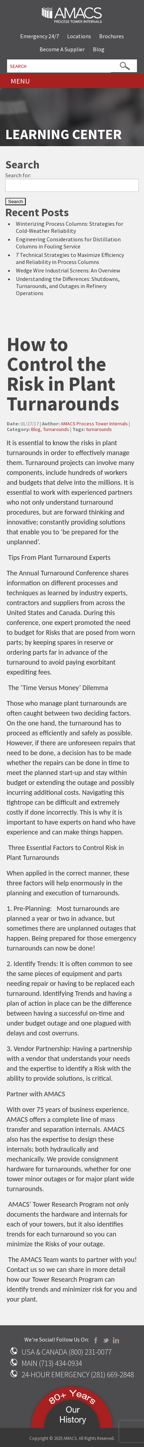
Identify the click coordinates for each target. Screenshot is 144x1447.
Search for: (18, 175)
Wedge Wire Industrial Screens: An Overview (68, 270)
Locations (79, 36)
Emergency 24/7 (39, 36)
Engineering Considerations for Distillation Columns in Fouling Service (68, 243)
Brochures (111, 36)
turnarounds (99, 429)
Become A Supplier (62, 49)
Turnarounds (56, 429)
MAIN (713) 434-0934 (52, 1363)
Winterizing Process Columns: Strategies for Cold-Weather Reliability (69, 227)
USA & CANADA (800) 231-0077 (67, 1352)
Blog (98, 49)
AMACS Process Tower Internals (94, 423)
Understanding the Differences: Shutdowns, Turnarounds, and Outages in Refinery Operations (68, 286)
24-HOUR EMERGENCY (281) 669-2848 (78, 1374)
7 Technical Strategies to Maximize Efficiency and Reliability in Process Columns (70, 258)
